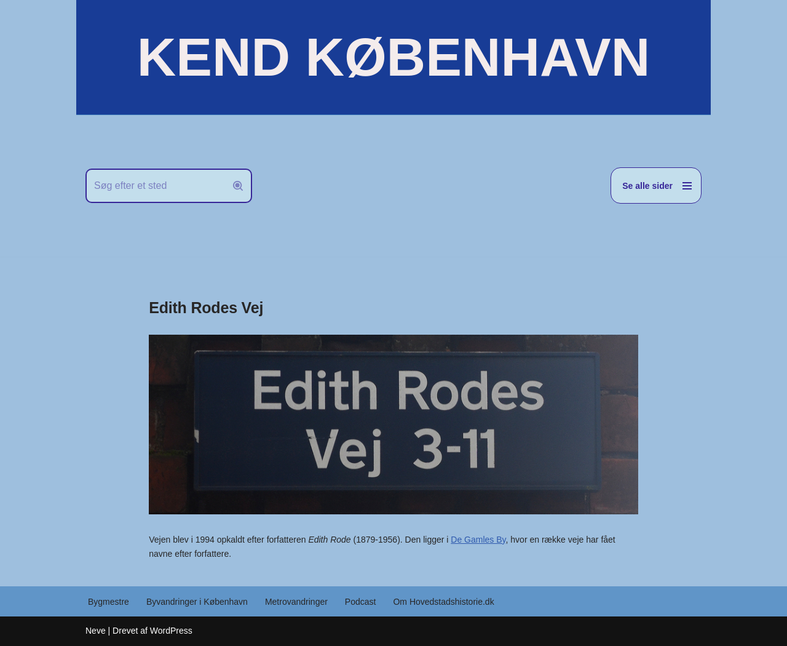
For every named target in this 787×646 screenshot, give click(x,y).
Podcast (360, 602)
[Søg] (154, 186)
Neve (95, 631)
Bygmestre (108, 602)
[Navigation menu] (656, 185)
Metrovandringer (296, 602)
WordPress (171, 631)
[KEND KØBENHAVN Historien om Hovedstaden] (393, 57)
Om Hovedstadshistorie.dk (443, 602)
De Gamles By (478, 539)
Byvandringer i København (197, 602)
